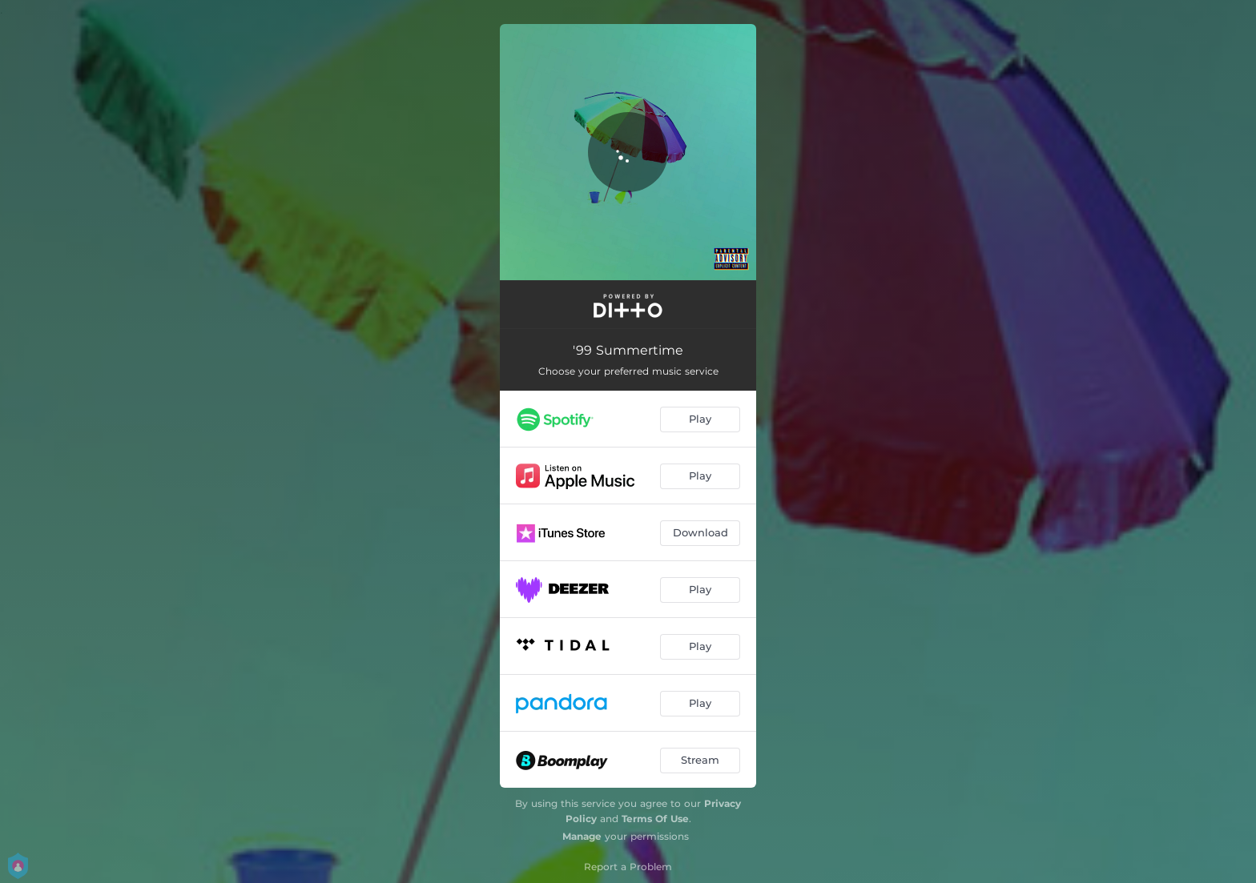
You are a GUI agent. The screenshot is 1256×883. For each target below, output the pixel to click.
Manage (582, 836)
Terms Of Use (655, 819)
